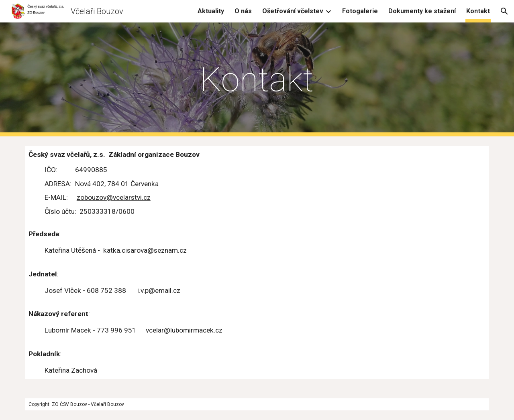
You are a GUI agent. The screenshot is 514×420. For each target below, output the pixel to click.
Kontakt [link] (478, 11)
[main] (257, 79)
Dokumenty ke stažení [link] (422, 11)
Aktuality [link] (211, 11)
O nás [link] (243, 11)
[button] (504, 11)
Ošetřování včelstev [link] (292, 11)
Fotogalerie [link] (360, 11)
